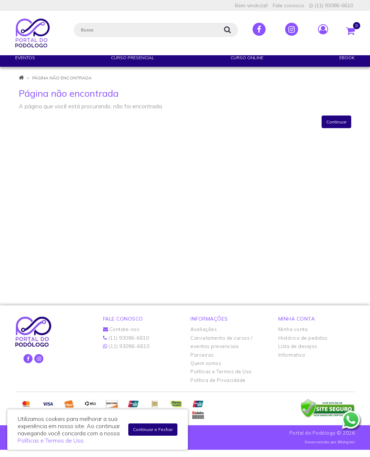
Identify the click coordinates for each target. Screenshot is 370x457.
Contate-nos (121, 329)
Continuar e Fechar (153, 429)
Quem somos (205, 363)
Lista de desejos (297, 346)
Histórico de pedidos (303, 338)
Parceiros (202, 355)
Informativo (291, 355)
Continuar (336, 122)
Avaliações (203, 329)
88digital (346, 442)
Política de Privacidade (218, 380)
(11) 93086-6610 (331, 5)
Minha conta (293, 329)
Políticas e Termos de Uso (221, 371)
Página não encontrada (62, 77)
